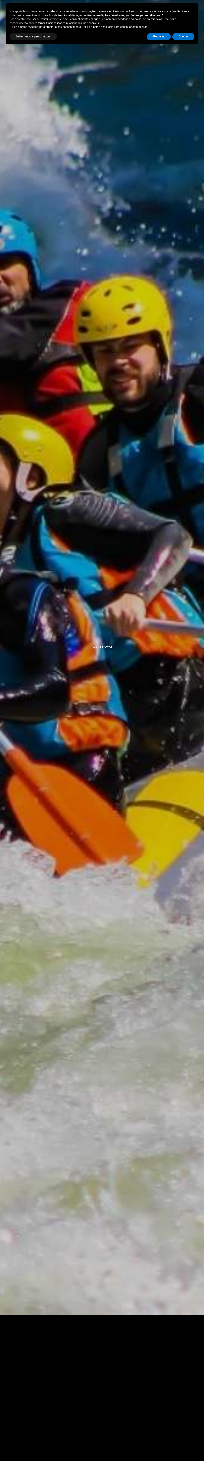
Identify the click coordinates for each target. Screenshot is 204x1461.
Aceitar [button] (183, 1450)
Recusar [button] (158, 1450)
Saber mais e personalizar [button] (33, 1450)
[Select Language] (170, 22)
